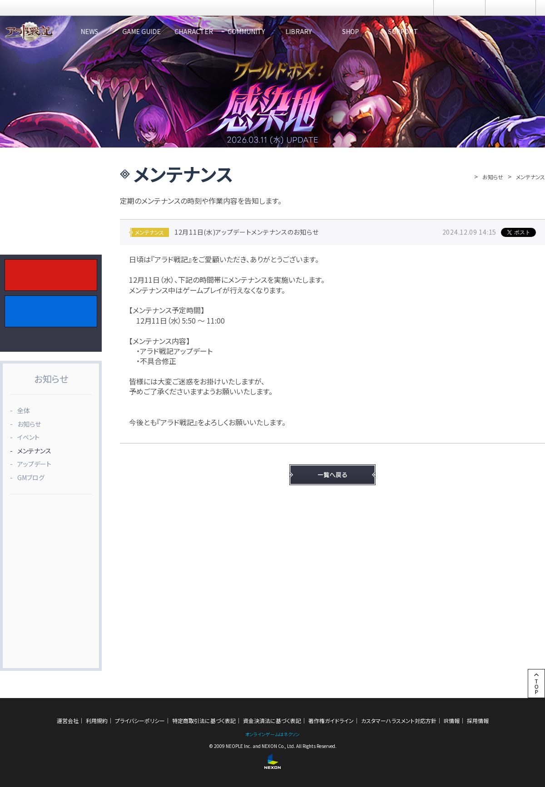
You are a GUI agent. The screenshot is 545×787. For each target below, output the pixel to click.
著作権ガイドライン (331, 720)
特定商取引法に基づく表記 (204, 720)
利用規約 (97, 720)
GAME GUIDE (170, 31)
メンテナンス (34, 450)
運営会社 (68, 720)
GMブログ (31, 477)
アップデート (34, 463)
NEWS (102, 31)
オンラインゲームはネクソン (272, 734)
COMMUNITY (306, 31)
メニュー (510, 7)
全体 (23, 410)
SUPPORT (511, 31)
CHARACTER (238, 31)
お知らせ (492, 177)
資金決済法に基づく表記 (272, 720)
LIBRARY (375, 31)
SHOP (443, 31)
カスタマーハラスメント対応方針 (398, 720)
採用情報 (478, 720)
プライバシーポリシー (140, 720)
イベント (28, 437)
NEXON (26, 8)
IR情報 (452, 720)
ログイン (459, 7)
